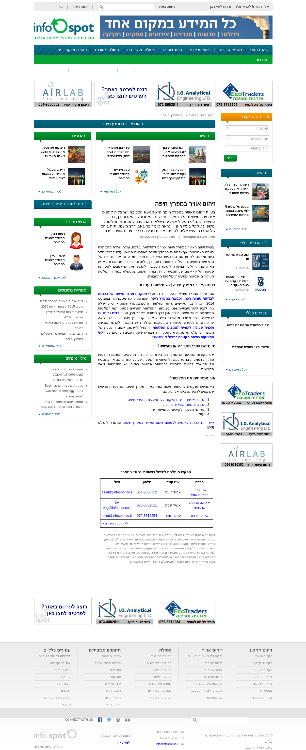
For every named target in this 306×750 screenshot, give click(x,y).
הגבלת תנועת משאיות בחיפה (184, 405)
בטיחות (79, 70)
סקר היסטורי (264, 656)
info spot (207, 115)
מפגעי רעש (113, 690)
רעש (125, 70)
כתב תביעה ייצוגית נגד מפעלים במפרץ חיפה (62, 336)
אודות (59, 7)
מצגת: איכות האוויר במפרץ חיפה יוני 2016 (64, 314)
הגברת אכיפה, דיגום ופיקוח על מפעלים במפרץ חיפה (166, 400)
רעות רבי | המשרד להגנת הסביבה (55, 238)
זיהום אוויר (260, 70)
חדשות (261, 172)
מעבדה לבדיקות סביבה (206, 690)
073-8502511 (147, 505)
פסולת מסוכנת (107, 50)
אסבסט (116, 677)
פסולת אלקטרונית (72, 50)
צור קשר (65, 677)
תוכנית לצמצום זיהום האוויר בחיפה (63, 325)
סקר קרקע (265, 670)
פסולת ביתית (163, 677)
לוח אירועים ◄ (235, 299)
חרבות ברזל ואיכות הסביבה (108, 666)
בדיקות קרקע (263, 677)
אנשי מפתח (76, 222)
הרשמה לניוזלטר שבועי (54, 656)
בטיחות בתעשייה (261, 697)
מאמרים (79, 135)
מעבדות (262, 60)
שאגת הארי (259, 50)
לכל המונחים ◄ (48, 414)
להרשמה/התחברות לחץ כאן (230, 7)
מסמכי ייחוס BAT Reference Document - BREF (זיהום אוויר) (61, 404)
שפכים (203, 70)
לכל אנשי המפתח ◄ (52, 277)
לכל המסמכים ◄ (49, 346)
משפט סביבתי (230, 50)
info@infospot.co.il (167, 743)
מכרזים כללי (257, 313)
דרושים (66, 690)
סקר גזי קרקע (262, 663)
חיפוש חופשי (259, 148)
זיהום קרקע (180, 70)
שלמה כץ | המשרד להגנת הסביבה (55, 260)
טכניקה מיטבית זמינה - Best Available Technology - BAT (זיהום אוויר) (64, 391)
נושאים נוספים (52, 70)
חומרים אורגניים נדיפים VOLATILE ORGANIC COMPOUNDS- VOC (67, 374)
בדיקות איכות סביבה (207, 683)
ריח (140, 70)
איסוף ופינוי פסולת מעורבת (250, 347)
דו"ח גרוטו (111, 313)
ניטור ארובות (213, 670)
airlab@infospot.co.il (116, 492)
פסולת (156, 70)
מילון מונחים (76, 358)
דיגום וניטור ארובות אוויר (205, 656)
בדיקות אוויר (213, 697)
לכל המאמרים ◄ (49, 191)
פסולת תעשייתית (141, 50)
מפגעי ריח (266, 690)
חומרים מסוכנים (230, 70)
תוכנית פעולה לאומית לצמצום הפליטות (183, 327)
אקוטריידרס (199, 516)
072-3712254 (147, 516)
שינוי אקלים (113, 683)
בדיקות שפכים (263, 683)
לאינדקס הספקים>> (114, 523)
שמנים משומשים (160, 683)
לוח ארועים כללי (254, 243)
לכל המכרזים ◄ (236, 369)
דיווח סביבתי (103, 70)
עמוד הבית (63, 683)
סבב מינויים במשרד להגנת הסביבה (120, 174)
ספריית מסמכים (72, 290)
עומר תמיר (173, 516)
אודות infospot (60, 663)
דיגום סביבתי (213, 663)
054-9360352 (147, 492)
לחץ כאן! (123, 742)
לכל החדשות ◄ (235, 229)
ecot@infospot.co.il (117, 516)
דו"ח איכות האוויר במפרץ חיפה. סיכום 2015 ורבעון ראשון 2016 (61, 303)
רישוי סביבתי (200, 50)
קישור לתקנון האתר (258, 748)
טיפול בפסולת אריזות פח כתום (248, 325)
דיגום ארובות (213, 677)
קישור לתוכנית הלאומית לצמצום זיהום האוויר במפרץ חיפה (169, 422)
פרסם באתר (80, 7)
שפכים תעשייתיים (160, 690)
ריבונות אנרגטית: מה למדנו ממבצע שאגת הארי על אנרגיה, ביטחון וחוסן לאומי (52, 156)
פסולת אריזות (162, 670)
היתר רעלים (172, 50)
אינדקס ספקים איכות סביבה (56, 701)
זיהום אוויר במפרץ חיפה (179, 115)
